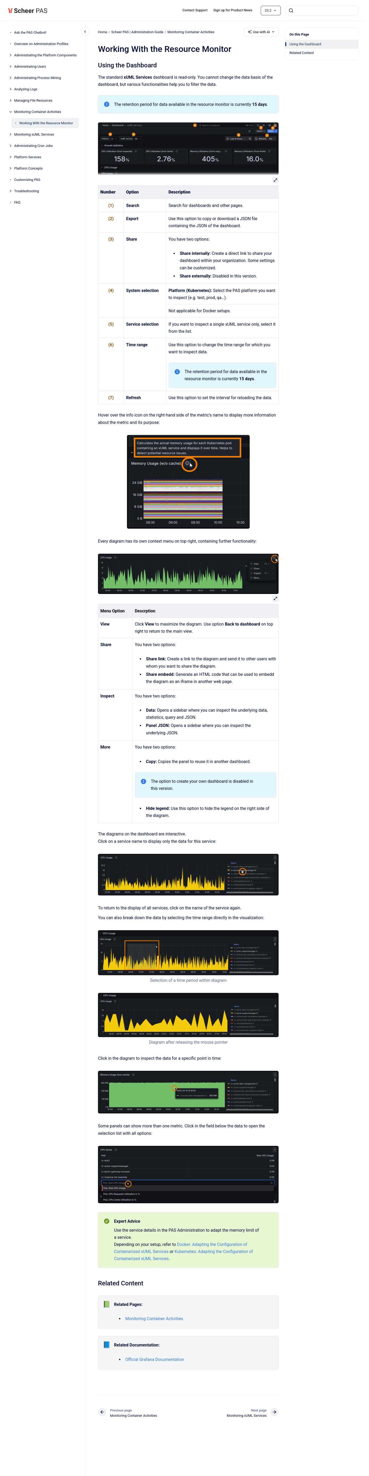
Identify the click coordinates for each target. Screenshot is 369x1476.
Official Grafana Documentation (154, 1359)
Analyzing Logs (25, 89)
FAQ (17, 202)
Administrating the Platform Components (45, 55)
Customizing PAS (27, 180)
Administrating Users (30, 66)
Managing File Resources (33, 100)
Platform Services (27, 157)
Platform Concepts (28, 168)
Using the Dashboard (305, 44)
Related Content (301, 53)
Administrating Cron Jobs (33, 146)
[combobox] (321, 11)
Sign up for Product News (232, 10)
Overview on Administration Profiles (41, 44)
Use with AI (261, 32)
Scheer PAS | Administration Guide (137, 32)
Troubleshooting (26, 191)
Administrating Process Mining (37, 78)
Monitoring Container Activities (37, 112)
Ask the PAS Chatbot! (30, 32)
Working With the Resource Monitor (46, 123)
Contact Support (195, 10)
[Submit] (291, 10)
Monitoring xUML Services (34, 134)
